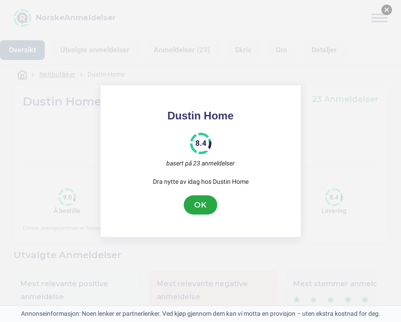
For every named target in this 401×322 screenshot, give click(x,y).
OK (200, 204)
